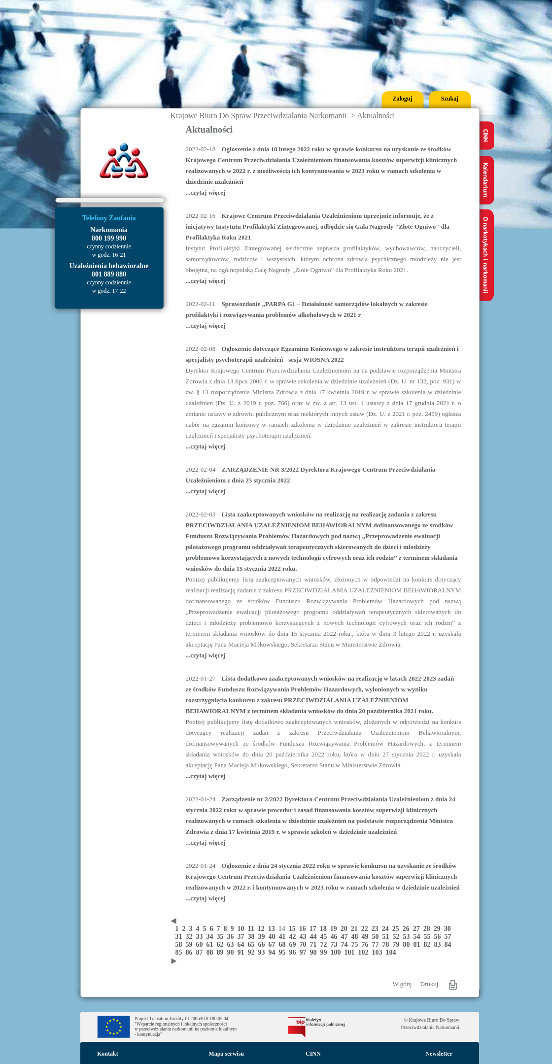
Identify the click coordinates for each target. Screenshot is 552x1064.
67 (274, 944)
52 (398, 936)
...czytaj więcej (206, 192)
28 (428, 928)
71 (315, 944)
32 (191, 936)
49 (367, 936)
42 (294, 936)
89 (222, 952)
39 (263, 936)
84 (449, 944)
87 (201, 952)
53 (408, 936)
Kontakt (107, 1053)
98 (315, 952)
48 (356, 936)
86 (191, 952)
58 (180, 944)
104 (392, 952)
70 (305, 944)
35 (222, 936)
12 (263, 928)
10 (243, 928)
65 (253, 944)
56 (439, 936)
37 (243, 936)
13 (273, 928)
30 (448, 928)
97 (305, 952)
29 (439, 928)
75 (356, 944)
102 (365, 952)
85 (180, 952)
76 (367, 944)
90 (232, 952)
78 (387, 944)
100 (338, 952)
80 (408, 944)
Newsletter (438, 1053)
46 (336, 936)
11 (253, 928)
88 (212, 952)
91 (243, 952)
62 (222, 944)
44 (315, 936)
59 (191, 944)
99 (325, 952)
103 (379, 952)
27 (418, 928)
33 (201, 936)
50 (377, 936)
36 (232, 936)
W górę (402, 984)
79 (398, 944)
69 (294, 944)
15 (294, 928)
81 (419, 944)
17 (315, 928)
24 (387, 928)
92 (253, 952)
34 (212, 936)
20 (346, 928)
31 (180, 936)
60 (201, 944)
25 (397, 928)
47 (346, 936)
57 (449, 936)
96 (294, 952)
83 (439, 944)
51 (387, 936)
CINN (313, 1053)
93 (263, 952)
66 (263, 944)
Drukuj (429, 984)
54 (419, 936)
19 (335, 928)
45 (325, 936)
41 (284, 936)
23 (377, 928)
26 (408, 928)
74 (346, 944)
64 (243, 944)
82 (429, 944)
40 (274, 936)
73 (336, 944)
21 (356, 928)
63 (232, 944)
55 (429, 936)
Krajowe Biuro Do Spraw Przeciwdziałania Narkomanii (259, 115)
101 (351, 952)
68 (284, 944)
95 (284, 952)
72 (325, 944)
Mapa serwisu (226, 1053)
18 (325, 928)
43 (305, 936)
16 (304, 928)
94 (274, 952)
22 (366, 928)
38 (253, 936)
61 (212, 944)
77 (377, 944)
